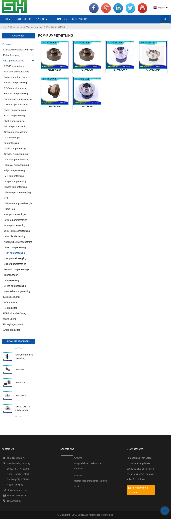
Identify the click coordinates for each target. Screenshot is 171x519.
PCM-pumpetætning (55, 26)
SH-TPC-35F (120, 70)
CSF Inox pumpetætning (16, 104)
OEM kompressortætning (17, 231)
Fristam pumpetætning (15, 126)
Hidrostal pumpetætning (16, 165)
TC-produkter (10, 308)
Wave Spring (10, 319)
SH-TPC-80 (87, 70)
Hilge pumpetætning (14, 170)
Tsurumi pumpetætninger (17, 269)
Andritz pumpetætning (15, 82)
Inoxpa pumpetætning (15, 181)
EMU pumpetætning (14, 115)
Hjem (7, 19)
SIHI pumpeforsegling (15, 258)
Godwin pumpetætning (15, 132)
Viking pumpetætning (15, 286)
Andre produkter (11, 330)
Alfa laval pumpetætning (16, 71)
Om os (62, 19)
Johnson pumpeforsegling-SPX (17, 195)
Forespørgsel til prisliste (138, 490)
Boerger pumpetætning (16, 93)
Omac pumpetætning (15, 247)
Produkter (23, 19)
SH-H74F (20, 382)
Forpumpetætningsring (15, 77)
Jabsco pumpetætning (15, 187)
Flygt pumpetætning (14, 121)
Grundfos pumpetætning (16, 159)
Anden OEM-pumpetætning (18, 242)
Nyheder (41, 19)
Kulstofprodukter (11, 297)
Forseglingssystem (13, 324)
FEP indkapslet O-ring (14, 313)
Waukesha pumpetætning (17, 291)
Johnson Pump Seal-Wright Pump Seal (18, 206)
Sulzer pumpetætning (15, 264)
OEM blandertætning (14, 236)
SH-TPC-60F (153, 70)
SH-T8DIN (20, 395)
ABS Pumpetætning (14, 66)
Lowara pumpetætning (15, 220)
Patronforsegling (11, 55)
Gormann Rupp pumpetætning (12, 140)
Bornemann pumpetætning (18, 99)
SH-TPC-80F (54, 70)
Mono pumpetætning (14, 225)
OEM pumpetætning (32, 26)
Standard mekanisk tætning (17, 49)
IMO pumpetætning (14, 176)
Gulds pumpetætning (15, 148)
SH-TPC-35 (87, 106)
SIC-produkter (10, 302)
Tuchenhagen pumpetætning (11, 278)
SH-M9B (19, 369)
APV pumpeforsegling (15, 88)
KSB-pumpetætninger (15, 214)
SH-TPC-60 (54, 106)
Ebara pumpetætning (15, 110)
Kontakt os (80, 19)
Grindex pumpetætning (16, 154)
